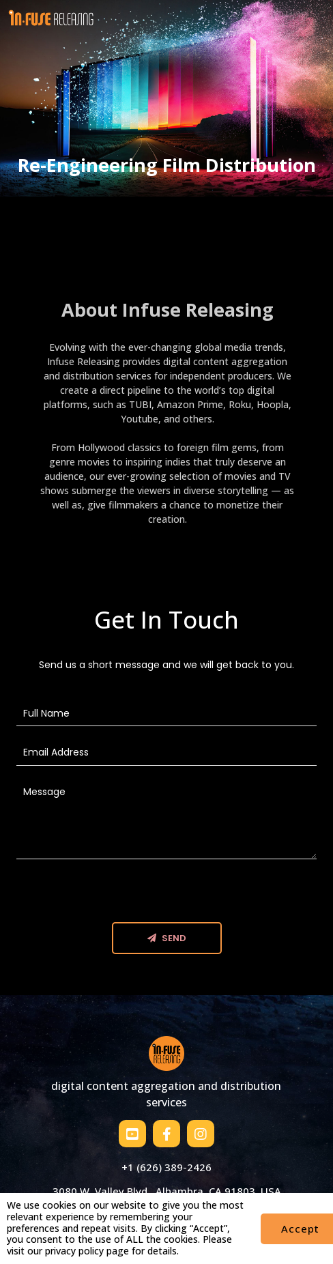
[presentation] (120, 895)
